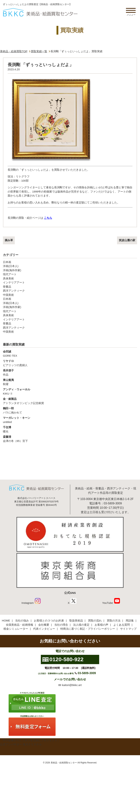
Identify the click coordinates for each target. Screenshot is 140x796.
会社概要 (43, 624)
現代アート (10, 274)
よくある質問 (121, 624)
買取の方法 (113, 620)
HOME (6, 620)
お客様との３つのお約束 (49, 620)
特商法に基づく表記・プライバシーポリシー (87, 628)
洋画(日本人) (10, 266)
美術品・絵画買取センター (64, 762)
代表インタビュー (44, 628)
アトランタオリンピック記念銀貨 (70, 401)
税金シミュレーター (15, 628)
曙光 (70, 429)
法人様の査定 (81, 624)
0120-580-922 (66, 659)
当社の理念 (61, 624)
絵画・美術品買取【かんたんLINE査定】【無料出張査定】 (40, 12)
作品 (70, 372)
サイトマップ (128, 628)
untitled (70, 420)
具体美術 (8, 278)
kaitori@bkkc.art (72, 685)
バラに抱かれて (70, 410)
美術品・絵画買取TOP (14, 51)
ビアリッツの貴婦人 (70, 363)
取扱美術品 (76, 620)
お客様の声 (101, 624)
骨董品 (7, 286)
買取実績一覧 (39, 51)
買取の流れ (95, 620)
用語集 (130, 620)
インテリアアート (14, 282)
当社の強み (22, 620)
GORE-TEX (70, 353)
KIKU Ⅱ (70, 391)
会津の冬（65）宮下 (70, 438)
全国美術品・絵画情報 (19, 624)
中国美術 (8, 294)
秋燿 (70, 382)
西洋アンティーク (14, 290)
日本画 (7, 262)
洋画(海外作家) (12, 270)
